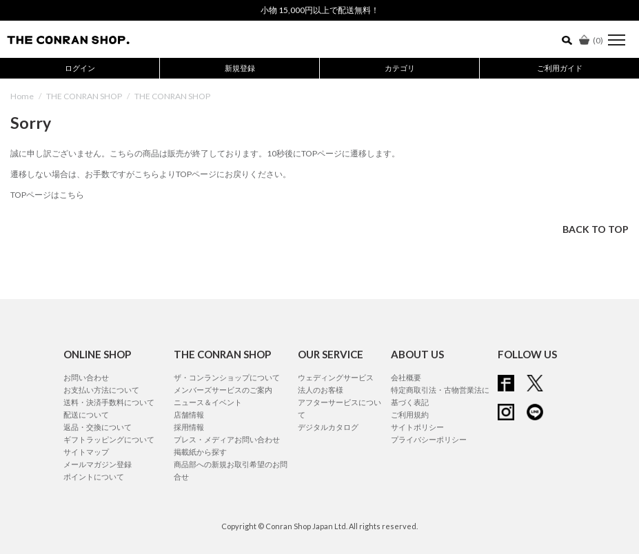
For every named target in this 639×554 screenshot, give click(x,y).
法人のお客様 (320, 389)
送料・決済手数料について (108, 402)
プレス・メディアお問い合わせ (227, 439)
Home (22, 96)
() (591, 40)
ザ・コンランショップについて (227, 377)
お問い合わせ (86, 377)
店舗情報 (189, 414)
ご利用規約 (410, 414)
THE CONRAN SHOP (84, 96)
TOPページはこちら (47, 194)
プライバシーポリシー (429, 439)
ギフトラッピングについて (108, 439)
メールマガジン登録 (97, 464)
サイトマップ (86, 451)
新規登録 (240, 67)
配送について (86, 414)
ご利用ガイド (559, 67)
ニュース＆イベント (208, 402)
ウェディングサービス (336, 377)
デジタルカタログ (328, 426)
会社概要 (406, 377)
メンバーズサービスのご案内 (223, 389)
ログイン (80, 67)
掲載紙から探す (200, 451)
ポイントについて (93, 476)
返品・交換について (97, 426)
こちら (146, 174)
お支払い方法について (101, 389)
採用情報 (189, 426)
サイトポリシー (417, 426)
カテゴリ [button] (400, 67)
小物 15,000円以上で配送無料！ (320, 10)
